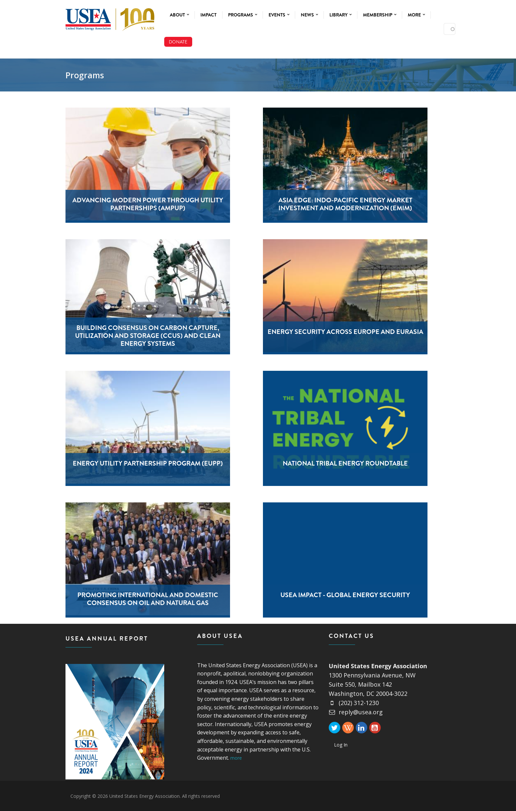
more (236, 758)
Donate (178, 41)
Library (340, 15)
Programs (242, 15)
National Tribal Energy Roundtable (345, 463)
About (179, 15)
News (309, 15)
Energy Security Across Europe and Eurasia (345, 332)
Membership (379, 15)
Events (279, 15)
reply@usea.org (356, 712)
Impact (208, 15)
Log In (341, 745)
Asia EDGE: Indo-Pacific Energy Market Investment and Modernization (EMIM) (345, 204)
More (416, 15)
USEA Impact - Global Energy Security (345, 595)
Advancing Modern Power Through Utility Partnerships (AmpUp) (147, 204)
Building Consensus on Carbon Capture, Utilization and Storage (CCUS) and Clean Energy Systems (147, 335)
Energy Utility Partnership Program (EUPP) (148, 463)
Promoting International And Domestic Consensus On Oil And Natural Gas (147, 599)
